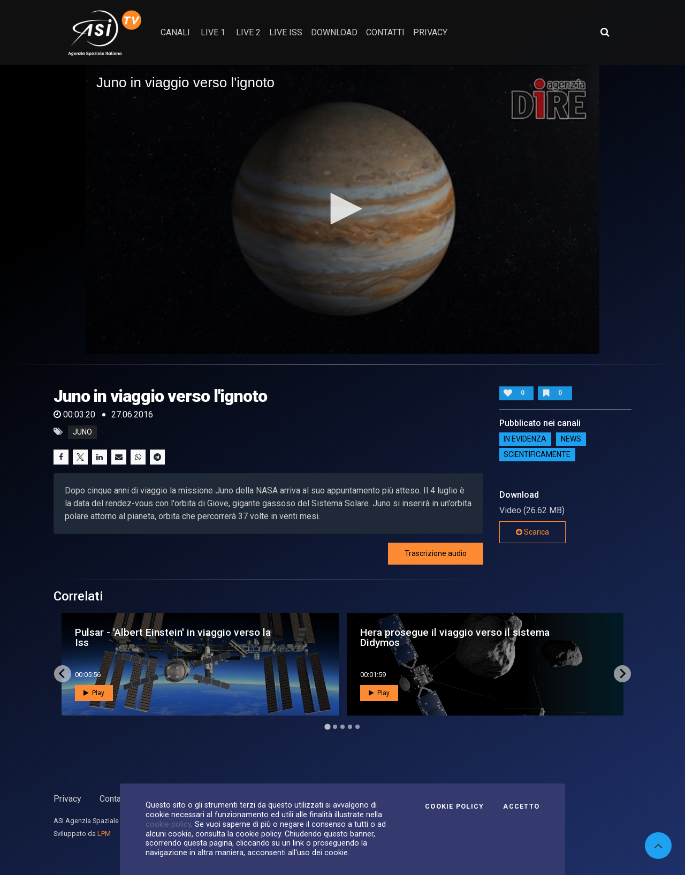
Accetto (521, 806)
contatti (385, 32)
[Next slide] (622, 673)
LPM (104, 834)
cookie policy (168, 824)
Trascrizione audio (436, 553)
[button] (342, 208)
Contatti (114, 799)
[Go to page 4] (350, 727)
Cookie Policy (454, 806)
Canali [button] (175, 32)
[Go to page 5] (357, 727)
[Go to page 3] (342, 727)
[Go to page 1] (327, 726)
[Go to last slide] (62, 673)
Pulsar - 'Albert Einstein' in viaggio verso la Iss (173, 637)
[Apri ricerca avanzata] (604, 32)
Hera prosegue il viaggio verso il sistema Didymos (455, 637)
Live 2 (248, 32)
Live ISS (285, 32)
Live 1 (213, 32)
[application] (342, 209)
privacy (430, 32)
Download (334, 32)
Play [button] (93, 693)
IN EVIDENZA (525, 439)
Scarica (532, 532)
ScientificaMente (537, 455)
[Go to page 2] (335, 727)
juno (82, 432)
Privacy (67, 799)
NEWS (571, 439)
